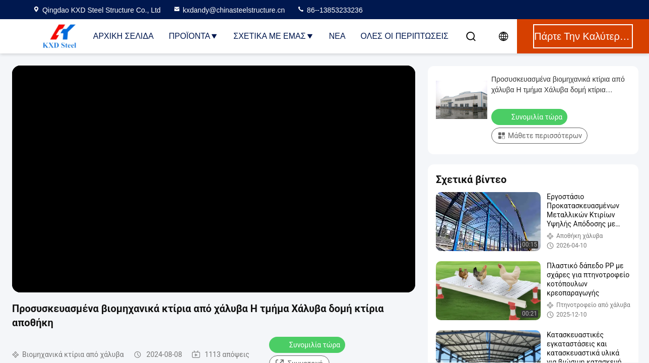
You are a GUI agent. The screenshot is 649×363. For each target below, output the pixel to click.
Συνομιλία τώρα (308, 344)
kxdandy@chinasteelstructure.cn (229, 10)
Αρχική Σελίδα (123, 36)
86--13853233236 (329, 10)
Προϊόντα (193, 36)
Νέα (337, 36)
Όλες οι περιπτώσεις (404, 36)
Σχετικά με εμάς (273, 36)
